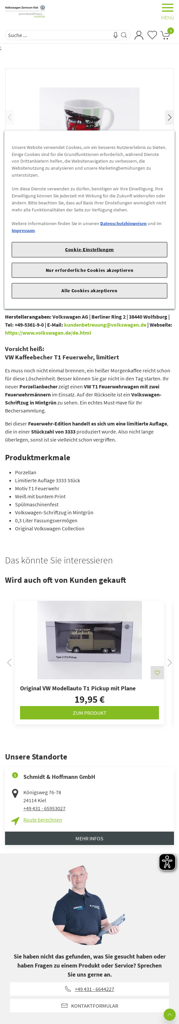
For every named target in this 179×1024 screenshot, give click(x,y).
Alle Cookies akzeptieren (89, 291)
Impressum (23, 230)
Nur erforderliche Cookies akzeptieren (90, 270)
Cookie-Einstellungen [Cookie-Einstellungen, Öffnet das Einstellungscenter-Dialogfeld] (89, 249)
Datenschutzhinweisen (123, 223)
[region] (89, 220)
